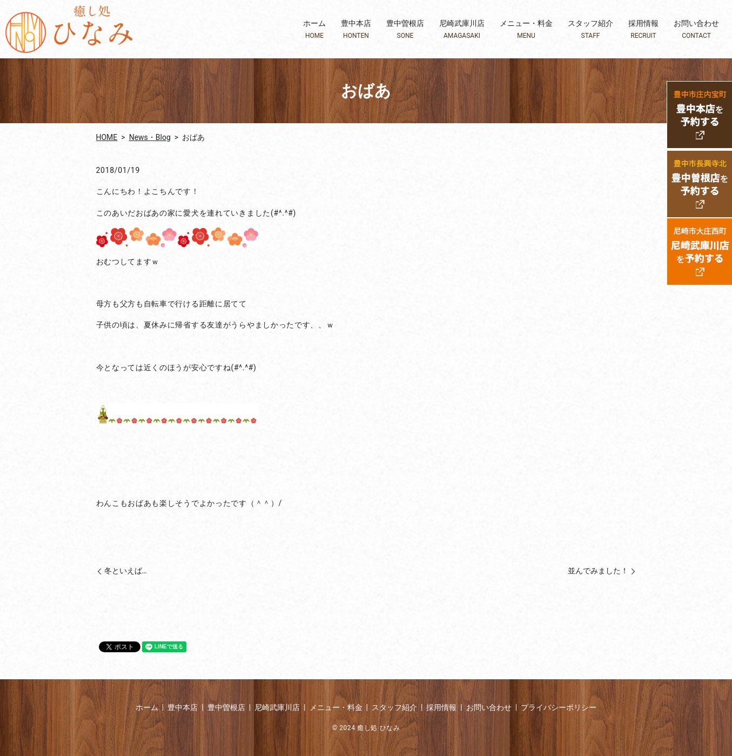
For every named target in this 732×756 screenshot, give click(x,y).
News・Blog (150, 137)
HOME (107, 137)
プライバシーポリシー (558, 707)
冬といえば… (125, 570)
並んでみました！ (598, 570)
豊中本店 (356, 29)
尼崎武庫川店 (462, 29)
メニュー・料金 (526, 29)
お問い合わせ (696, 29)
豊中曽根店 (405, 29)
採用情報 (643, 29)
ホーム (314, 29)
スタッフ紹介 (590, 29)
